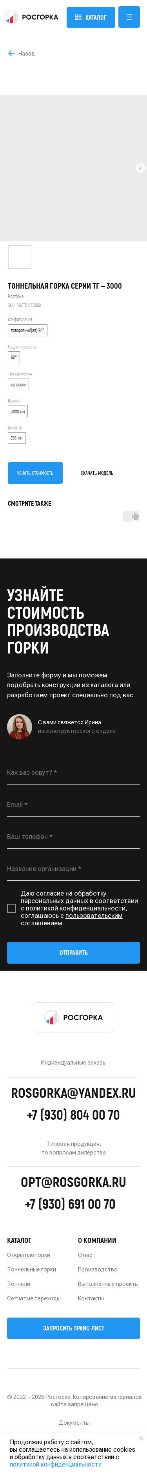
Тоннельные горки (31, 1269)
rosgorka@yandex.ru (73, 1092)
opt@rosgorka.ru (73, 1181)
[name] (73, 773)
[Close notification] (141, 1438)
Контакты (91, 1298)
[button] (129, 17)
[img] (31, 17)
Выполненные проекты (108, 1284)
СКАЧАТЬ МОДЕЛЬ (97, 473)
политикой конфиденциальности (75, 908)
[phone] (73, 837)
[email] (73, 805)
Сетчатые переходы (34, 1298)
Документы (74, 1423)
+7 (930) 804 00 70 (73, 1114)
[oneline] (73, 869)
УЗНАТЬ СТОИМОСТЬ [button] (35, 473)
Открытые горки (28, 1255)
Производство (98, 1269)
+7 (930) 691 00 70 (70, 1203)
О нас (85, 1255)
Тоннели (18, 1284)
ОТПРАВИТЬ (74, 952)
